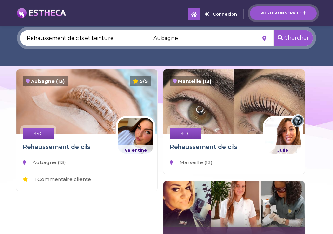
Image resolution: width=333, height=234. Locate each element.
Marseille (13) (191, 162)
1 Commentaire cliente (57, 179)
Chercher (293, 38)
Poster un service (283, 13)
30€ (185, 133)
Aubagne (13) (44, 162)
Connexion (221, 14)
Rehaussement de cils (56, 146)
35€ (38, 133)
